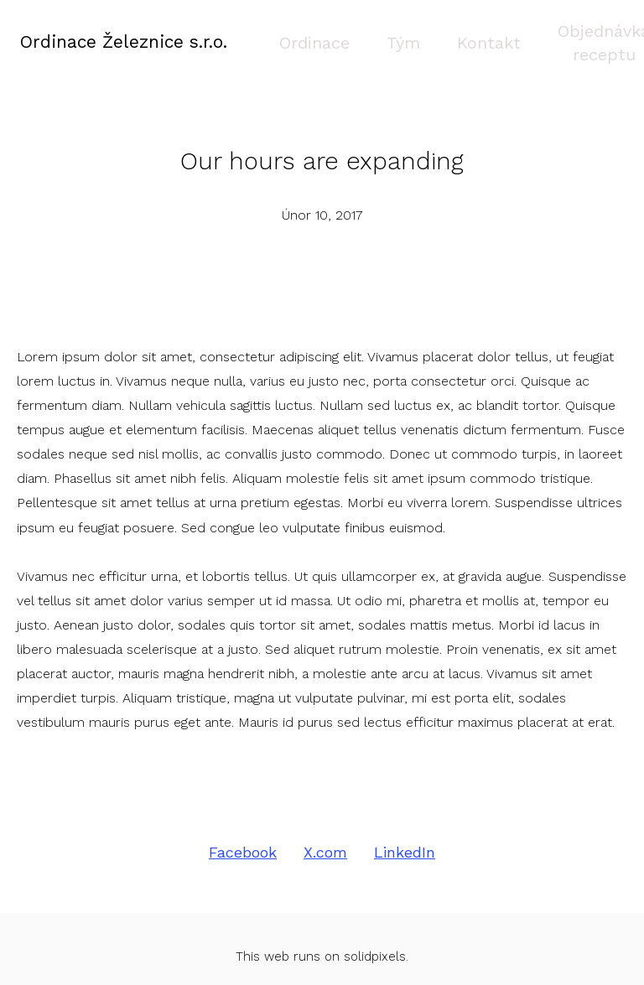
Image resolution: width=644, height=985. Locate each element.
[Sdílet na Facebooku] (243, 837)
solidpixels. (376, 940)
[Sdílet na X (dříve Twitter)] (325, 837)
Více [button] (586, 34)
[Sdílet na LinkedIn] (404, 837)
